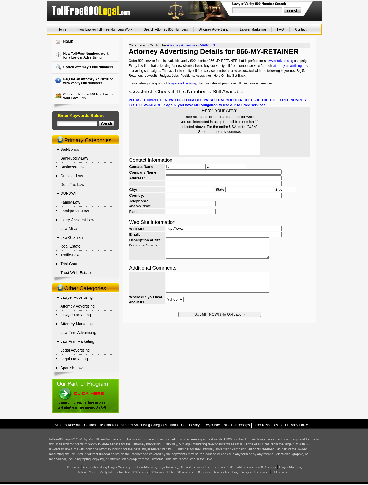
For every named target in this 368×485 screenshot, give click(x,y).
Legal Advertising (75, 350)
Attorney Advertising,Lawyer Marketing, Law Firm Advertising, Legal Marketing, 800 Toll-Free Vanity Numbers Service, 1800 (158, 467)
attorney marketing (165, 439)
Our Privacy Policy (294, 425)
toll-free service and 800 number (256, 467)
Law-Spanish (72, 237)
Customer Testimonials (101, 425)
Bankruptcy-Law (74, 158)
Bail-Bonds (70, 149)
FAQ (280, 29)
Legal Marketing (74, 359)
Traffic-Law (70, 255)
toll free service (281, 472)
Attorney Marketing (77, 324)
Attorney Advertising (214, 29)
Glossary (193, 425)
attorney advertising (287, 66)
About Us (176, 425)
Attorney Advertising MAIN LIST (192, 45)
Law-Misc (69, 228)
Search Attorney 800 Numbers (166, 29)
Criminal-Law (72, 176)
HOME (68, 42)
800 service (73, 467)
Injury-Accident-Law (77, 220)
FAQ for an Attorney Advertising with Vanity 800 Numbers (88, 81)
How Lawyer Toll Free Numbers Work (105, 29)
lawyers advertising (182, 83)
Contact (300, 29)
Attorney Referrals (68, 425)
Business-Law (72, 167)
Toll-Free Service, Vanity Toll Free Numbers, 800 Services (113, 472)
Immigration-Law (75, 211)
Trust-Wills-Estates (77, 272)
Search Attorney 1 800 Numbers (88, 67)
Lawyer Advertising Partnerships (226, 425)
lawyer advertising (280, 61)
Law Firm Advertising (78, 332)
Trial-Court (70, 264)
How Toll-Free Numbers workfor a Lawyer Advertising (86, 55)
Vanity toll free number (255, 472)
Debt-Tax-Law (72, 184)
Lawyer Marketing (253, 29)
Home (62, 29)
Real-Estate (71, 246)
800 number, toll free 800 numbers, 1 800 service (181, 472)
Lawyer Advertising (77, 297)
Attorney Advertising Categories (144, 425)
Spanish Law (72, 368)
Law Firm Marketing (77, 341)
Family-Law (70, 202)
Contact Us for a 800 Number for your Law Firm (88, 96)
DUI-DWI (68, 193)
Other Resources (265, 425)
